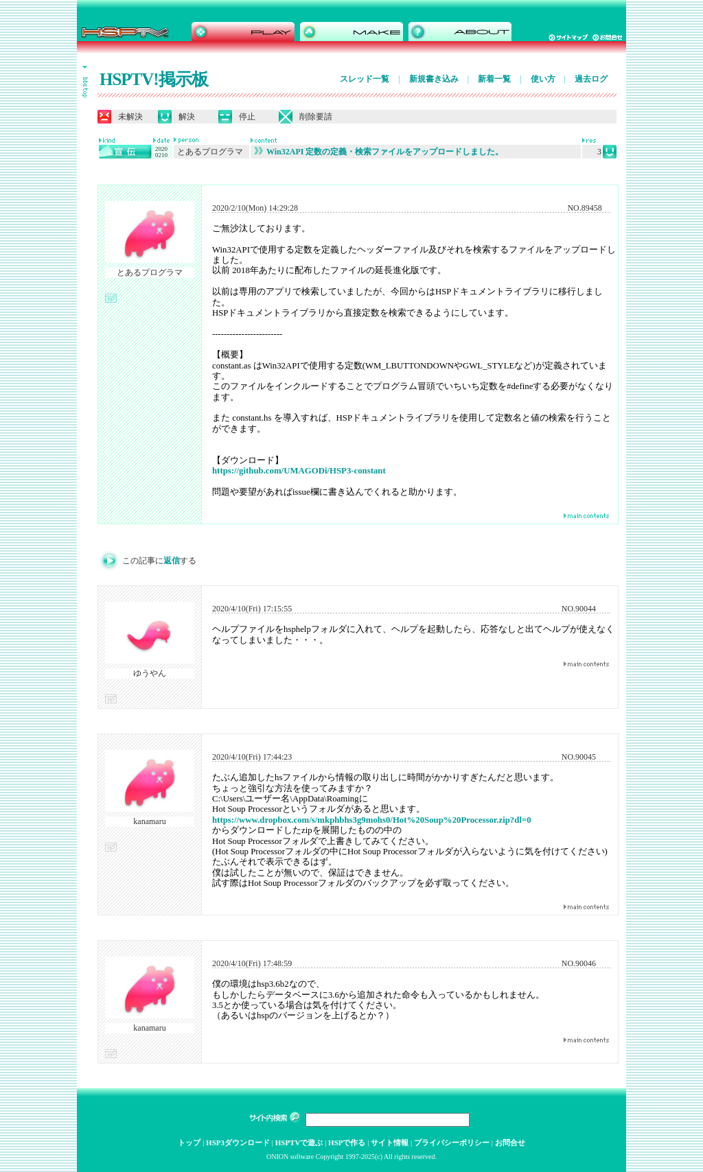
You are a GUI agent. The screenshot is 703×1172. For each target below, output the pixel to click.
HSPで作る (346, 1142)
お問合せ (510, 1142)
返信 (171, 560)
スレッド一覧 (364, 79)
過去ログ (591, 79)
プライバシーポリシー (451, 1142)
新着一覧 (494, 79)
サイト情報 (389, 1142)
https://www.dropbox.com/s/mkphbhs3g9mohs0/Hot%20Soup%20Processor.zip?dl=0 (371, 820)
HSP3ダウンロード (238, 1142)
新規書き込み (434, 79)
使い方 (543, 79)
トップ (189, 1142)
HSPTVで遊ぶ (299, 1142)
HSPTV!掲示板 (154, 79)
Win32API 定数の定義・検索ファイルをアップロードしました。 (378, 151)
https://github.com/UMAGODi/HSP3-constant (299, 471)
